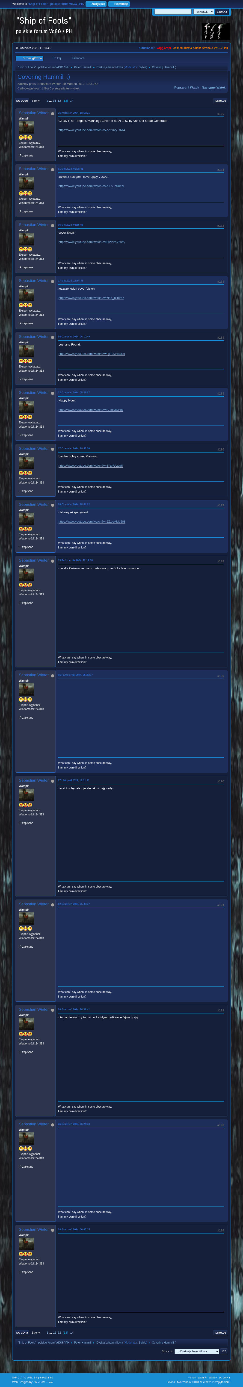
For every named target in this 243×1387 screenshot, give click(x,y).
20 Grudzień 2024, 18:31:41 (74, 1009)
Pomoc (192, 1377)
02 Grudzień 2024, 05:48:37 (74, 904)
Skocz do (167, 1351)
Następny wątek (213, 87)
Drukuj (220, 100)
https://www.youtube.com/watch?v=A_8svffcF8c (91, 409)
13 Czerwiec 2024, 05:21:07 (74, 392)
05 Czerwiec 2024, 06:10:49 (74, 336)
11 (54, 100)
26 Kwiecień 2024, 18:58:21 (74, 112)
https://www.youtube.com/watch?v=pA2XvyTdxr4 (92, 130)
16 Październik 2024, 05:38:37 (75, 675)
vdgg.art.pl (164, 48)
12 (59, 100)
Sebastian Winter (34, 113)
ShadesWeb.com (43, 1382)
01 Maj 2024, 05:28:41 (70, 168)
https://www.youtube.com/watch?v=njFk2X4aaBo (92, 353)
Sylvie (142, 67)
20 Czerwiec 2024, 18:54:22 (74, 504)
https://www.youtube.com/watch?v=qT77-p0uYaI (91, 186)
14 (72, 100)
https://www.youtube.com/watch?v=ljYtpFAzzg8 (91, 465)
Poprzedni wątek (186, 87)
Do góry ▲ (225, 1377)
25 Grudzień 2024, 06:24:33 (74, 1124)
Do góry (22, 1332)
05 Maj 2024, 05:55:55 (70, 224)
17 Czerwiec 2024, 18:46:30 (74, 448)
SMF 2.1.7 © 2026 (22, 1377)
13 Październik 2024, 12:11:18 (75, 560)
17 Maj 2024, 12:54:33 (70, 280)
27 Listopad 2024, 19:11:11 (73, 780)
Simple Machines (43, 1377)
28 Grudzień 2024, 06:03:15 (74, 1229)
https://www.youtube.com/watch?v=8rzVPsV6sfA (92, 242)
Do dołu (22, 100)
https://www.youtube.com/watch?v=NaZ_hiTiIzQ (91, 298)
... (51, 100)
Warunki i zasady (207, 1377)
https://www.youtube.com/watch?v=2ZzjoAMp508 (92, 521)
